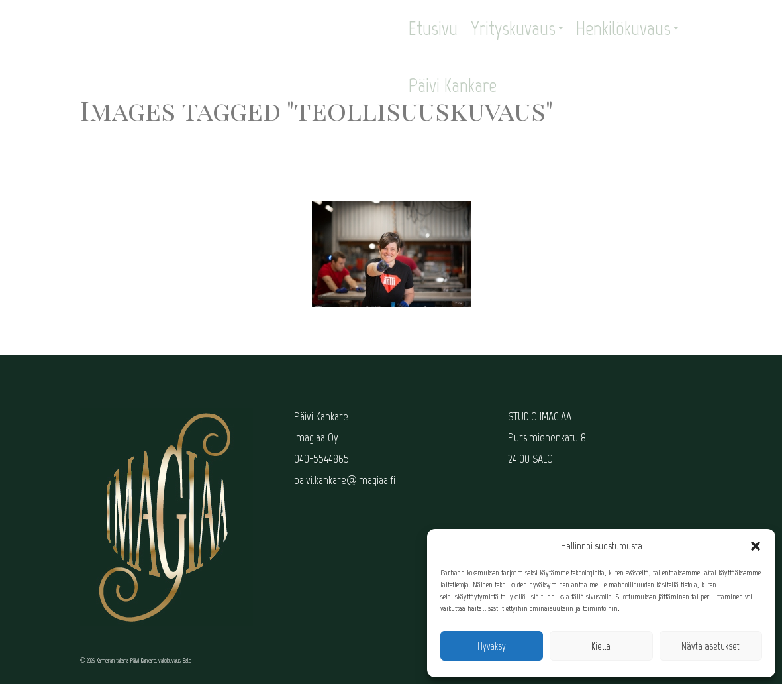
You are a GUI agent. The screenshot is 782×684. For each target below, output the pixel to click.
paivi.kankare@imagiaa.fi (344, 480)
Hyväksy (491, 646)
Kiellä (601, 646)
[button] (755, 546)
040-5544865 (321, 458)
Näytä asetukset (710, 646)
